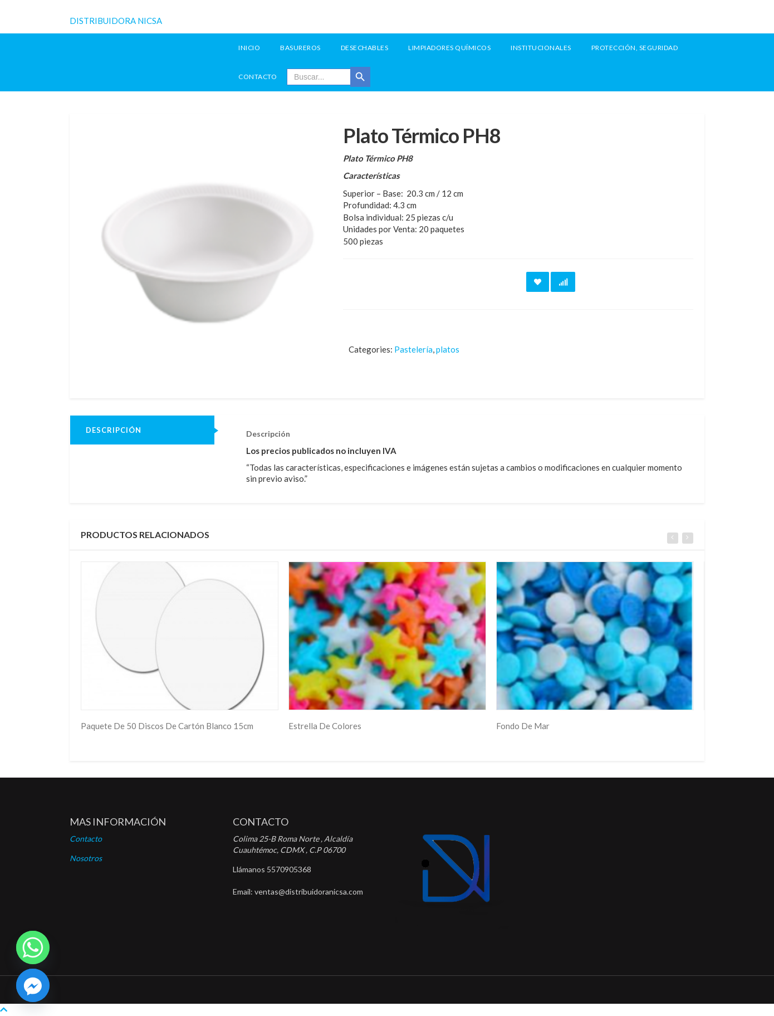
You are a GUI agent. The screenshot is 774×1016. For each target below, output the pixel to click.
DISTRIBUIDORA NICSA (116, 21)
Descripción (113, 430)
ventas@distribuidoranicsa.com (308, 891)
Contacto (257, 76)
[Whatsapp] (33, 947)
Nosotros (86, 858)
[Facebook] (33, 985)
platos (447, 349)
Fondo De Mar (523, 726)
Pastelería (413, 349)
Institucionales (541, 47)
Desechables (365, 47)
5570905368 (289, 869)
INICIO (249, 47)
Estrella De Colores (324, 726)
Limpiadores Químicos (449, 47)
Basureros (300, 47)
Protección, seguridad (634, 47)
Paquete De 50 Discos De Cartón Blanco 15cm (167, 726)
